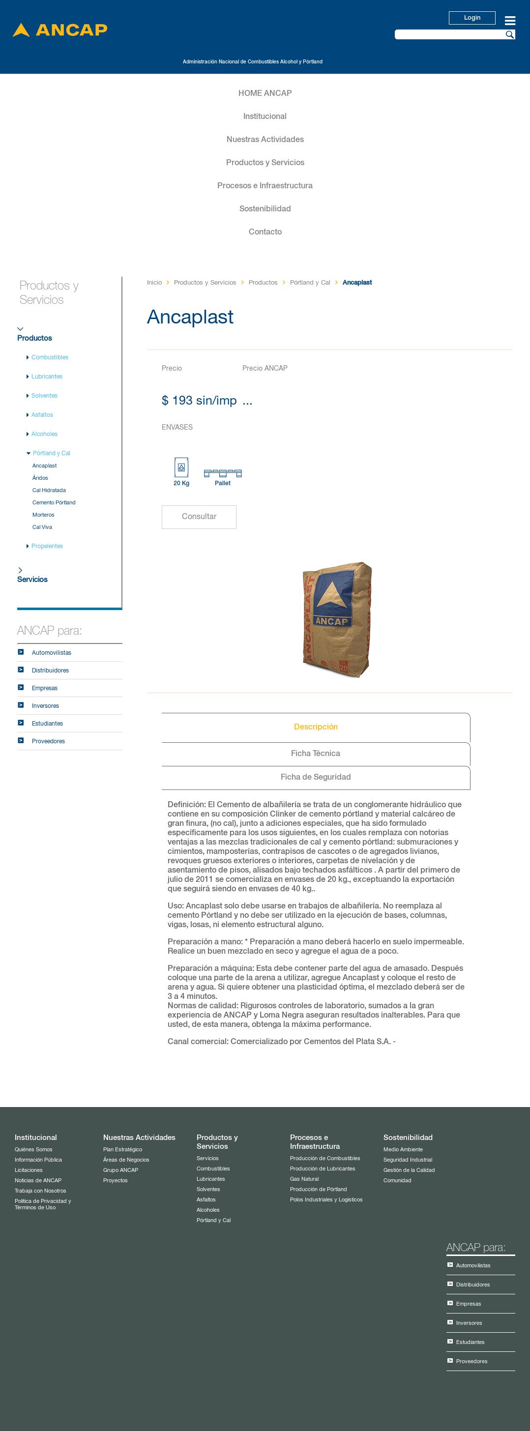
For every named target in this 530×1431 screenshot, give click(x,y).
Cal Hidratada (49, 490)
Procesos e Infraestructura (265, 186)
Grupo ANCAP (120, 1170)
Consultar (199, 517)
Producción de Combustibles (325, 1158)
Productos (34, 338)
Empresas (45, 689)
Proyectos (115, 1180)
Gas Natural (304, 1179)
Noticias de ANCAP (38, 1180)
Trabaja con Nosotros (40, 1191)
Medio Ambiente (403, 1149)
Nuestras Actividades (265, 140)
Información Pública (38, 1160)
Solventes (44, 396)
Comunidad (397, 1180)
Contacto (265, 232)
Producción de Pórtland (318, 1189)
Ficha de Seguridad (316, 778)
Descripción (316, 727)
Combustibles (49, 358)
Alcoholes (44, 435)
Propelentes (47, 547)
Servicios (32, 580)
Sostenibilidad (265, 209)
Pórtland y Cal (51, 454)
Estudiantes (47, 724)
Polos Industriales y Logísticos (326, 1199)
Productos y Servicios (265, 163)
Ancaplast (44, 465)
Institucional (265, 117)
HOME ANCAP (265, 94)
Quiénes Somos (34, 1149)
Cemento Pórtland (54, 502)
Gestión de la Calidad (409, 1170)
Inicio (154, 283)
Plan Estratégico (122, 1149)
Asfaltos (42, 415)
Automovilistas (51, 653)
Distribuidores (50, 671)
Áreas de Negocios (126, 1160)
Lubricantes (46, 377)
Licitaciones (29, 1170)
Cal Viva (42, 527)
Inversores (45, 706)
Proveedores (48, 742)
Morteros (43, 515)
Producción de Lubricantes (322, 1168)
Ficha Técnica (315, 754)
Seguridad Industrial (407, 1160)
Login (472, 18)
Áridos (40, 478)
